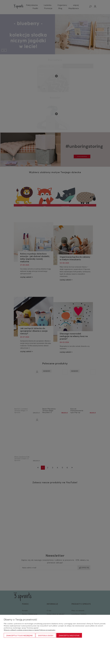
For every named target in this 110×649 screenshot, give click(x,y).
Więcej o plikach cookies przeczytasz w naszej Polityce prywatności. (29, 630)
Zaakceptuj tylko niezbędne (19, 635)
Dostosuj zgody (45, 635)
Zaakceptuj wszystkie (69, 635)
